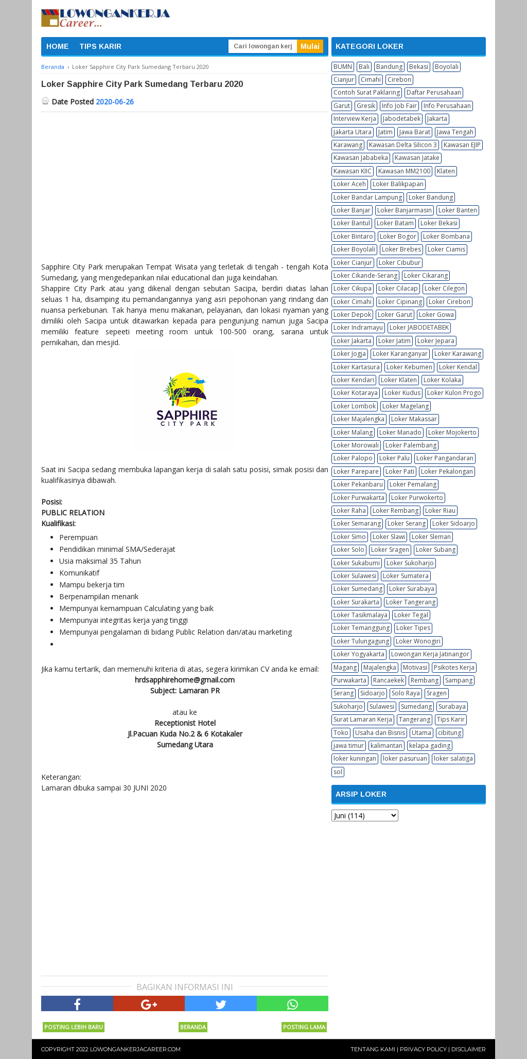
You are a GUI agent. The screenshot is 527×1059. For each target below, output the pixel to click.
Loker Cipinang (400, 301)
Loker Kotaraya (355, 392)
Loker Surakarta (356, 602)
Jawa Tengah (455, 132)
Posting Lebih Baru (73, 1027)
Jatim (385, 132)
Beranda (193, 1027)
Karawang (347, 144)
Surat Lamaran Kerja (362, 719)
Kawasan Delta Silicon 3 (403, 144)
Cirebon (399, 79)
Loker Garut (395, 314)
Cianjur (343, 79)
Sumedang (416, 706)
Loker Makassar (414, 419)
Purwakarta (349, 680)
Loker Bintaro (353, 236)
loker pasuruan (405, 758)
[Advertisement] (184, 189)
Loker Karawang (457, 353)
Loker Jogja (349, 353)
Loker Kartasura (356, 367)
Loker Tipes (413, 627)
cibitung (449, 732)
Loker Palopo (353, 458)
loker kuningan (354, 758)
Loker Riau (440, 510)
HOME (57, 46)
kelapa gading (429, 745)
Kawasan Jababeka (360, 157)
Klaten (446, 171)
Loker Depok (352, 314)
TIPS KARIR (100, 46)
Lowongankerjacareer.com (135, 1049)
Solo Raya (406, 693)
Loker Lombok (354, 406)
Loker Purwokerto (417, 497)
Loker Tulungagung (361, 641)
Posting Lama (304, 1027)
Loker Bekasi (439, 223)
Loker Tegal (411, 615)
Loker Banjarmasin (404, 210)
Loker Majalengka (358, 419)
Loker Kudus (402, 392)
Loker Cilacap (398, 288)
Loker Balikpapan (398, 184)
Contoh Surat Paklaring (366, 92)
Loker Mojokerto (452, 432)
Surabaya (452, 706)
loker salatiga (453, 758)
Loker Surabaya (411, 588)
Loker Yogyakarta (358, 654)
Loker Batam (395, 223)
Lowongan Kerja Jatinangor (430, 654)
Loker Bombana (446, 236)
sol (337, 771)
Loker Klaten (399, 379)
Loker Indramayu (358, 327)
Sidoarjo (372, 693)
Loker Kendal (458, 367)
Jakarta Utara (352, 132)
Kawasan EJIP (462, 144)
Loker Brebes (401, 249)
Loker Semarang (357, 523)
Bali (364, 66)
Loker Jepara (435, 340)
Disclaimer (468, 1049)
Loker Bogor (398, 236)
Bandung (389, 66)
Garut (341, 105)
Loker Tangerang (410, 602)
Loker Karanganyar (400, 353)
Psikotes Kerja (454, 667)
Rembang (424, 680)
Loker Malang (353, 432)
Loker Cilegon (445, 288)
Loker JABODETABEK (419, 327)
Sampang (458, 680)
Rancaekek (388, 680)
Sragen (437, 693)
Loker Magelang (405, 406)
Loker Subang (435, 549)
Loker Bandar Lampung (367, 197)
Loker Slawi (389, 536)
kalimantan (386, 745)
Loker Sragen (390, 549)
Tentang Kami (372, 1049)
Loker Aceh (349, 184)
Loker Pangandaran (444, 458)
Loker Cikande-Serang (365, 275)
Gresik (366, 105)
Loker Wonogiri (418, 641)
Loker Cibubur (399, 262)
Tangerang (414, 719)
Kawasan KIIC (352, 171)
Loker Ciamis (446, 249)
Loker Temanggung (361, 627)
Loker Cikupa (352, 288)
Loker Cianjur (352, 262)
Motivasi (415, 667)
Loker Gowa (436, 314)
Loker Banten (457, 210)
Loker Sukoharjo (410, 563)
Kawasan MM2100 (404, 171)
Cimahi (371, 79)
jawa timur (348, 745)
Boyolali (447, 66)
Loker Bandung (431, 197)
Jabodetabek (401, 118)
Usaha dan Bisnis (380, 732)
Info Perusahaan (447, 105)
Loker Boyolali (354, 249)
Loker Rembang (395, 510)
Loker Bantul (351, 223)
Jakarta (437, 118)
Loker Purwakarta (358, 497)
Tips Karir (451, 719)
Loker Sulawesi (354, 575)
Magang (345, 667)
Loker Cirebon (449, 301)
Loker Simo (349, 536)
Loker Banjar (352, 210)
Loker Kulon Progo (454, 392)
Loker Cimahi (352, 301)
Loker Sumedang (357, 588)
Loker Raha (349, 510)
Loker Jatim (394, 340)
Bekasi (418, 66)
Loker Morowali (356, 445)
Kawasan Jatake (417, 157)
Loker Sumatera (406, 575)
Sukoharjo (348, 706)
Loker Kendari (353, 379)
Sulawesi (382, 706)
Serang (343, 693)
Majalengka (379, 667)
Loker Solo (348, 549)
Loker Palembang (410, 445)
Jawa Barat (414, 132)
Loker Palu (394, 458)
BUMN (342, 66)
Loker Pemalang (413, 484)
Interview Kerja (354, 118)
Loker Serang (407, 523)
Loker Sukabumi (356, 563)
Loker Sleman (431, 536)
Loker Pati (399, 471)
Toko (340, 732)
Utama (421, 732)
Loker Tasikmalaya (360, 615)
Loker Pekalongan (447, 471)
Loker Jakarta (352, 340)
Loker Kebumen (409, 367)
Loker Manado (400, 432)
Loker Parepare (356, 471)
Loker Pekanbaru (358, 484)
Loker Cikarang (426, 275)
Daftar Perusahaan (434, 92)
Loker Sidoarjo (453, 523)
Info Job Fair (399, 105)
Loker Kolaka (442, 379)
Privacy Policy (423, 1049)
